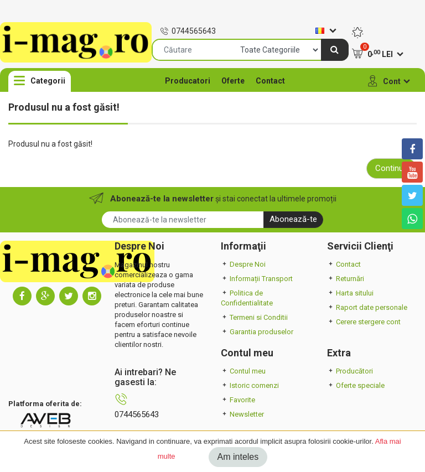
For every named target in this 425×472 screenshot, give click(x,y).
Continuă (391, 168)
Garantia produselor (257, 332)
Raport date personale (367, 307)
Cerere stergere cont (364, 322)
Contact (270, 80)
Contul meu (243, 371)
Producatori (187, 80)
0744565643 (188, 31)
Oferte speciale (356, 385)
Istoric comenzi (250, 385)
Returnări (345, 278)
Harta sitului (350, 293)
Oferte (233, 80)
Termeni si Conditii (254, 317)
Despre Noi (243, 264)
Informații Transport (257, 278)
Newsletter (242, 414)
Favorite (238, 400)
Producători (350, 371)
